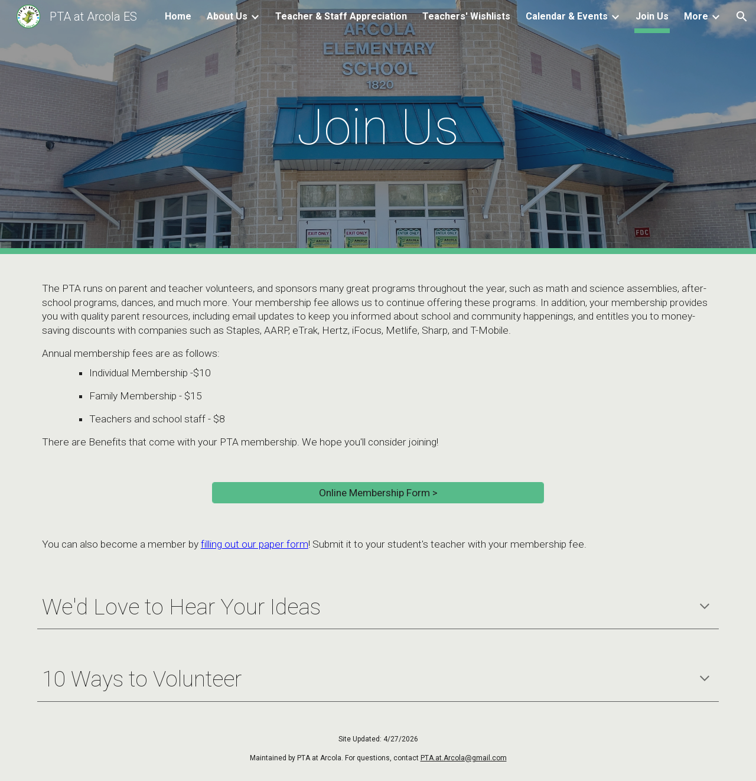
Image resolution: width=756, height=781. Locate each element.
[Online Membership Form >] (378, 493)
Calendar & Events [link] (567, 16)
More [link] (696, 16)
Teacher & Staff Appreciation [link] (341, 16)
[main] (378, 127)
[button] (742, 16)
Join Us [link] (652, 16)
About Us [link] (227, 16)
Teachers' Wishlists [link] (466, 16)
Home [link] (178, 16)
